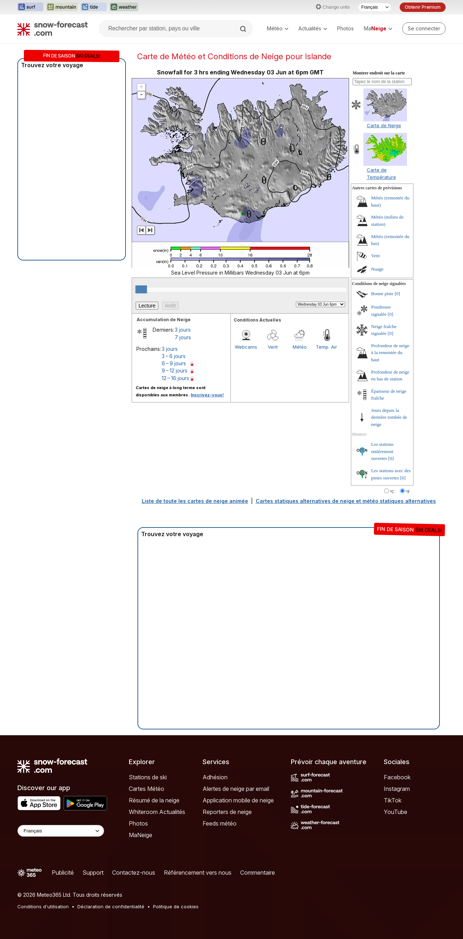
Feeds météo (220, 823)
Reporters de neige (227, 811)
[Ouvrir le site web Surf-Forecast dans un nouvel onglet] (30, 7)
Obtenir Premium (423, 7)
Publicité (63, 872)
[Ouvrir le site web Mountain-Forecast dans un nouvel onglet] (62, 7)
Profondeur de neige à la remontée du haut (390, 352)
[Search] (243, 29)
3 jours (183, 330)
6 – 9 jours (174, 363)
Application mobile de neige (238, 800)
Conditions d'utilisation (43, 906)
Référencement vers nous (198, 872)
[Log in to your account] (424, 28)
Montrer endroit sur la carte (379, 73)
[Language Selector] (60, 831)
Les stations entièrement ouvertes (382, 451)
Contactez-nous (133, 872)
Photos (345, 28)
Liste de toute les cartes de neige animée (195, 501)
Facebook (397, 777)
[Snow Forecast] (52, 28)
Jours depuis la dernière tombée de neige (389, 417)
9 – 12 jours (174, 370)
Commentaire (257, 872)
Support (92, 872)
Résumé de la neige (154, 800)
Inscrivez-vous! (207, 394)
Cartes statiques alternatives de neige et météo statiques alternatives (346, 501)
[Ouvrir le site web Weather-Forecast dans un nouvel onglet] (124, 7)
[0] (397, 293)
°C (392, 491)
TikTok (393, 800)
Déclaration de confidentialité (110, 906)
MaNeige (140, 835)
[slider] (141, 289)
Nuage (377, 269)
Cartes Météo (146, 788)
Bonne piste (382, 293)
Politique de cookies (176, 906)
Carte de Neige (384, 125)
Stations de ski (148, 777)
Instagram (397, 788)
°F (408, 491)
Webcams (246, 347)
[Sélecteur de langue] (374, 7)
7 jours (183, 337)
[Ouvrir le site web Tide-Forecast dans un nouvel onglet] (94, 7)
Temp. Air (326, 347)
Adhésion (215, 777)
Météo (277, 28)
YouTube (395, 811)
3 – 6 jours (174, 356)
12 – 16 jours (175, 378)
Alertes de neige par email (236, 788)
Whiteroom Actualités (157, 811)
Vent (273, 347)
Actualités (312, 28)
